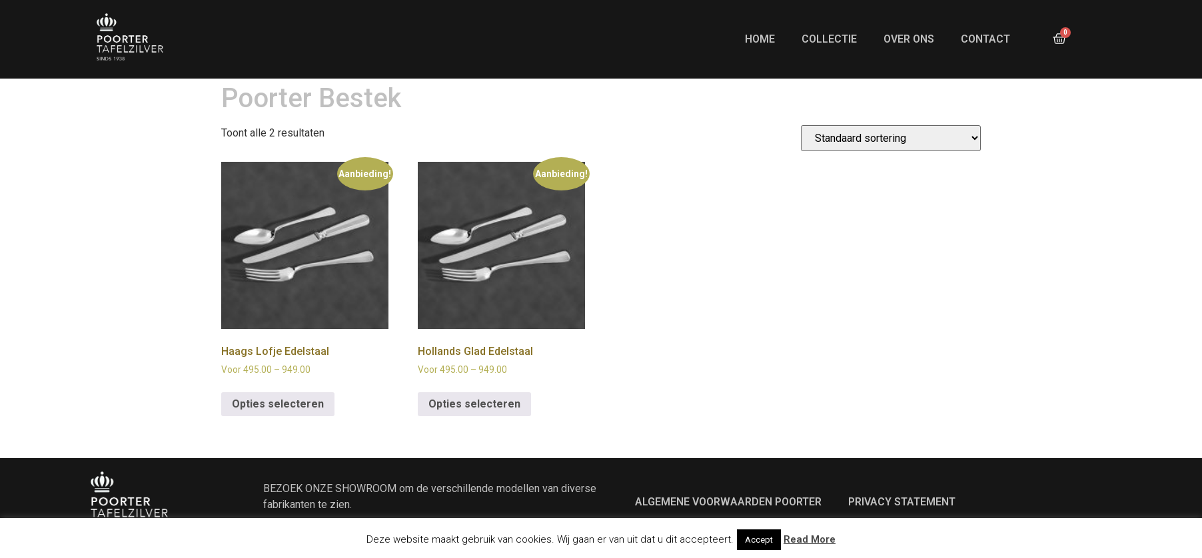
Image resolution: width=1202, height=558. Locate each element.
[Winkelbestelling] (891, 159)
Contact (985, 39)
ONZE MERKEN (289, 86)
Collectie (829, 39)
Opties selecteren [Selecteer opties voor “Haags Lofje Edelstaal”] (278, 424)
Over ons (909, 39)
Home (760, 39)
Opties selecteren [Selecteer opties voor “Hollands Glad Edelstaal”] (474, 424)
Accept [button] (759, 540)
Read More (810, 539)
